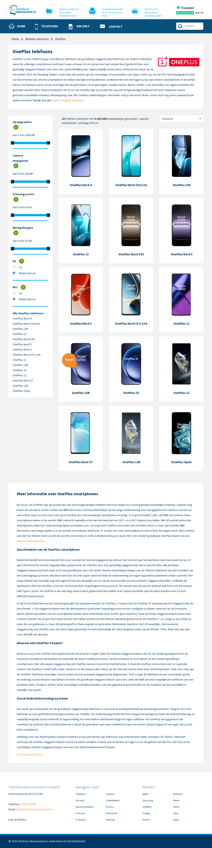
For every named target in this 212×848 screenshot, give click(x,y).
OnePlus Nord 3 (22, 349)
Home (15, 39)
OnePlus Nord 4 (22, 318)
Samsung (148, 800)
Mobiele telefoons (37, 39)
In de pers (81, 819)
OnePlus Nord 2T (23, 380)
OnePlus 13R (20, 329)
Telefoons (81, 793)
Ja (20, 267)
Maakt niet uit (27, 273)
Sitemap (110, 819)
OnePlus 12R (20, 386)
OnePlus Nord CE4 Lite (26, 323)
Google (146, 813)
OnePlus (147, 806)
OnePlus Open (21, 391)
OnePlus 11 (19, 360)
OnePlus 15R (20, 365)
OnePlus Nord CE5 (24, 339)
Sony (175, 813)
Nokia (176, 800)
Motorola (177, 793)
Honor (176, 806)
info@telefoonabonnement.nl (34, 809)
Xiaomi (146, 819)
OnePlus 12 (19, 375)
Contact (110, 793)
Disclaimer (112, 813)
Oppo (176, 819)
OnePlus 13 (19, 334)
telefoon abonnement (30, 541)
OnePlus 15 (19, 370)
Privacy (110, 806)
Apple (145, 793)
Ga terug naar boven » (30, 754)
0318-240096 (28, 804)
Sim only (80, 800)
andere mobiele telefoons (68, 100)
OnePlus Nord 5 (22, 344)
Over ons (80, 813)
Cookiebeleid (112, 800)
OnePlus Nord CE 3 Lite (27, 354)
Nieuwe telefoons (85, 806)
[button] (48, 26)
